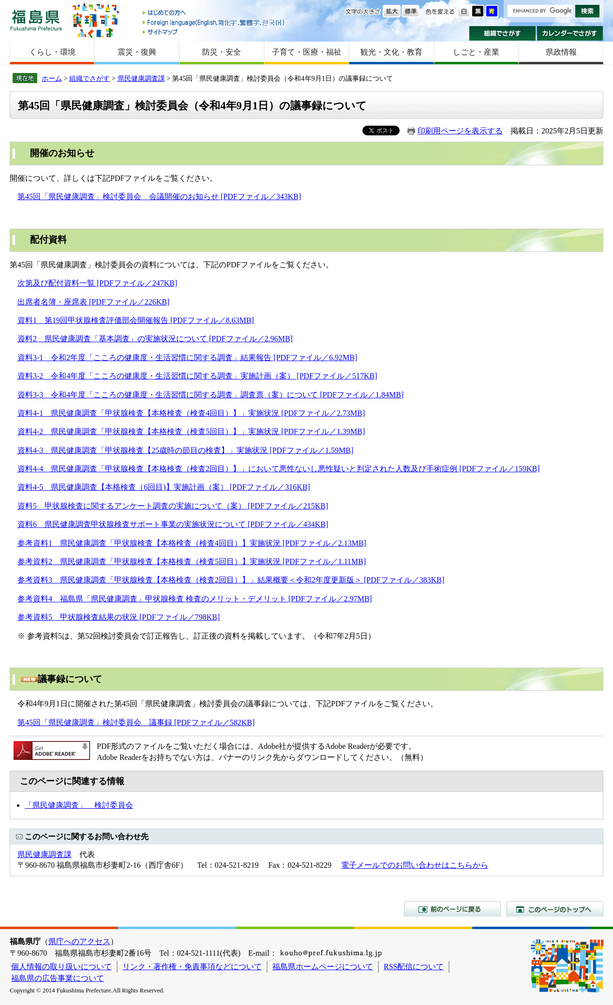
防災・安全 (221, 52)
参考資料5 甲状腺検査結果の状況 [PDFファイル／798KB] (118, 617)
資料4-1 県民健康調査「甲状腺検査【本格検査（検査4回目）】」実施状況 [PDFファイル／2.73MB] (191, 413)
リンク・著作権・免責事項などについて (192, 966)
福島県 (36, 20)
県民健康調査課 (141, 78)
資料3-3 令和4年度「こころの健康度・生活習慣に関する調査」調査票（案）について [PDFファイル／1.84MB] (210, 395)
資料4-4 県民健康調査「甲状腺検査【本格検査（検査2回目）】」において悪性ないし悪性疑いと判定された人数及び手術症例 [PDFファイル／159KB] (278, 469)
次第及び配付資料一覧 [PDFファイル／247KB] (97, 283)
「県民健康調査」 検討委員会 (79, 805)
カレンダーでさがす (570, 33)
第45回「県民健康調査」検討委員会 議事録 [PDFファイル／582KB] (135, 722)
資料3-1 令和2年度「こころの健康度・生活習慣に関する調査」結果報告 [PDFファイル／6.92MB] (187, 357)
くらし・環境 (52, 52)
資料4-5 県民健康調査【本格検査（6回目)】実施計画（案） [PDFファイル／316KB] (163, 487)
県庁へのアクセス (79, 941)
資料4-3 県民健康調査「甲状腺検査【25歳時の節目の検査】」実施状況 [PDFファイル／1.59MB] (185, 450)
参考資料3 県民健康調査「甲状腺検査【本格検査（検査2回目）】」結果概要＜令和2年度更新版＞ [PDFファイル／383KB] (230, 580)
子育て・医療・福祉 (307, 52)
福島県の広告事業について (57, 978)
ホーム (52, 78)
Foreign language (214, 22)
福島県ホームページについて (322, 966)
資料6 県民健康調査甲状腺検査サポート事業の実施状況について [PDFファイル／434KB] (172, 524)
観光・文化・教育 (391, 52)
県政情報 (561, 52)
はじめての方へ (214, 13)
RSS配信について (414, 966)
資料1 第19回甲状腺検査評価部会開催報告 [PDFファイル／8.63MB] (135, 320)
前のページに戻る (452, 909)
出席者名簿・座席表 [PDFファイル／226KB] (93, 302)
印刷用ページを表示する (460, 131)
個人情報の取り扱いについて (61, 966)
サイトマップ (214, 31)
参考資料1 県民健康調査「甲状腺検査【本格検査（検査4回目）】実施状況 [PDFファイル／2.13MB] (191, 543)
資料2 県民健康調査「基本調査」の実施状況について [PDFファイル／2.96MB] (155, 339)
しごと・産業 (476, 52)
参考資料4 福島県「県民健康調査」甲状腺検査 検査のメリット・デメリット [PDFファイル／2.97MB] (194, 599)
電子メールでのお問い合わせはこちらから (414, 865)
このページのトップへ (555, 909)
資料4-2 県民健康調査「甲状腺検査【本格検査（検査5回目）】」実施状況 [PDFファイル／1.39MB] (191, 431)
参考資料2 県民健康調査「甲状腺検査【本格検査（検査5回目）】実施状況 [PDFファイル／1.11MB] (191, 561)
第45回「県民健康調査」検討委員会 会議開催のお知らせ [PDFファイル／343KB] (159, 196)
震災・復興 (137, 52)
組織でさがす (502, 33)
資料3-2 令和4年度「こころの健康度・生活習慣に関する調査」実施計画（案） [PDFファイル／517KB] (197, 376)
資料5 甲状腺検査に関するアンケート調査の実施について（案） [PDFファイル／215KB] (172, 506)
